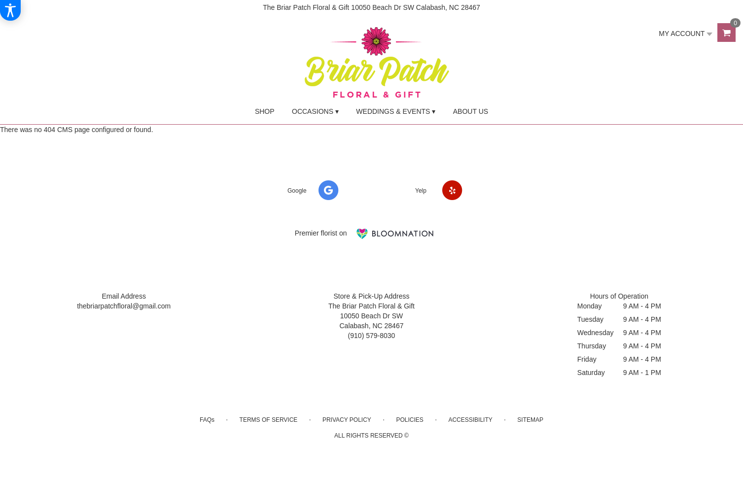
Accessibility (470, 419)
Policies (409, 419)
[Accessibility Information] (10, 10)
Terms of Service (269, 419)
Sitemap (530, 419)
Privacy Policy (346, 419)
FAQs (207, 419)
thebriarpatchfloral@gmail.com (124, 306)
